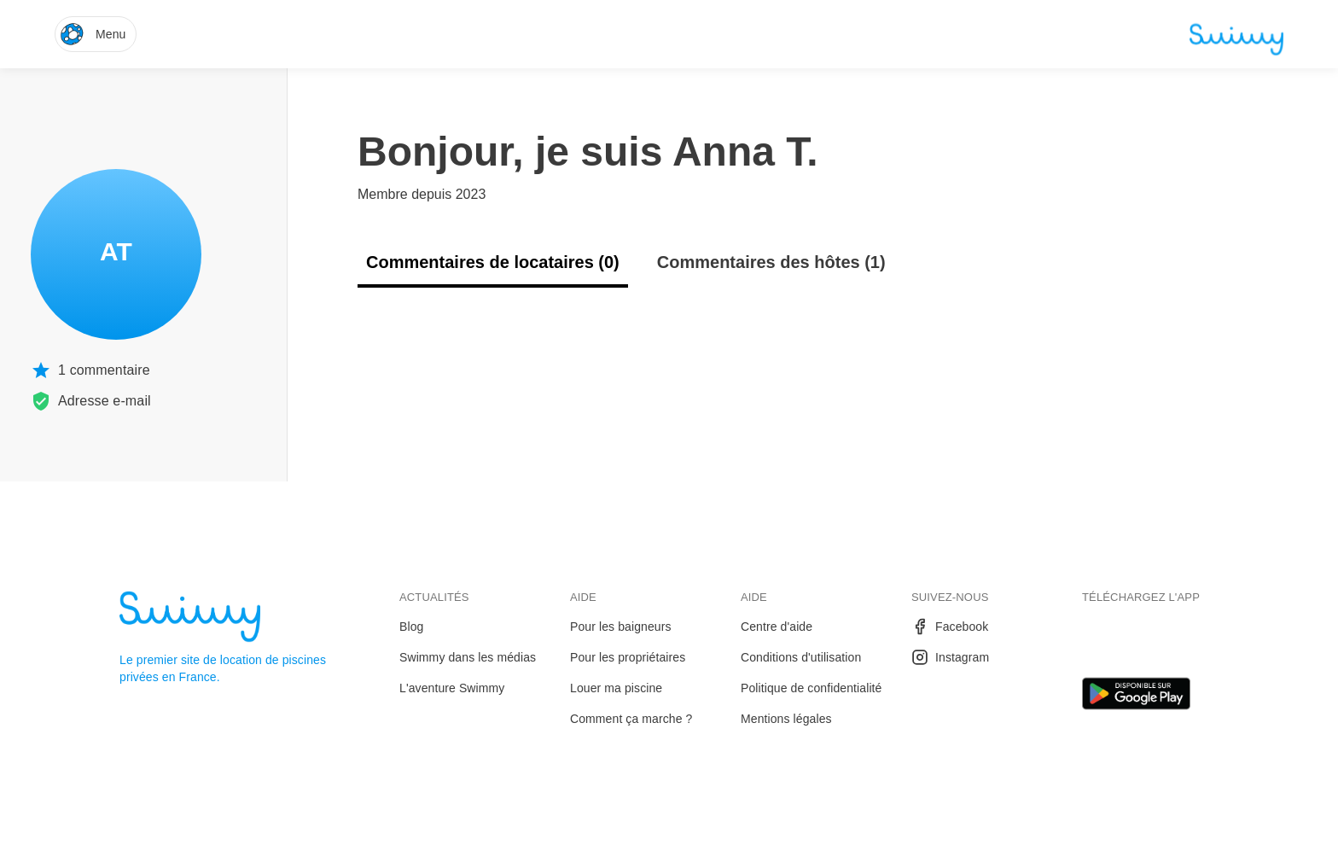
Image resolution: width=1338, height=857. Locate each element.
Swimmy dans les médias (467, 657)
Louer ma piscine (616, 688)
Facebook (949, 626)
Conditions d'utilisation (801, 657)
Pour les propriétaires (627, 657)
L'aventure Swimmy (451, 688)
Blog (411, 626)
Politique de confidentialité (811, 688)
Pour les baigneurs (621, 626)
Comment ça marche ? (631, 719)
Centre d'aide (776, 626)
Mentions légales (786, 719)
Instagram (950, 657)
